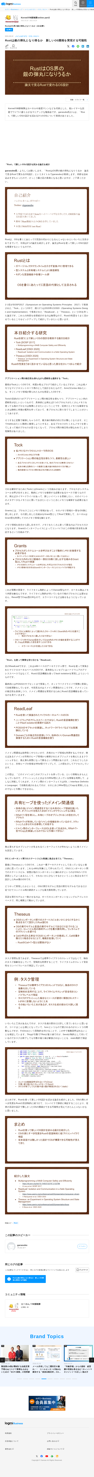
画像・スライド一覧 (77, 100)
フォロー (82, 1246)
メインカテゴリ (30, 9)
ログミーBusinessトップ (13, 9)
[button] (82, 1270)
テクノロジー (42, 9)
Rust (16, 1223)
